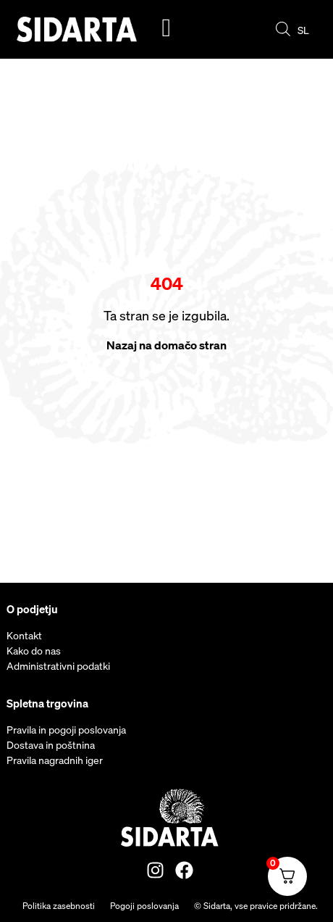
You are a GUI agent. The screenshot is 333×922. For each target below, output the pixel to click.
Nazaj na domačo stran (166, 345)
